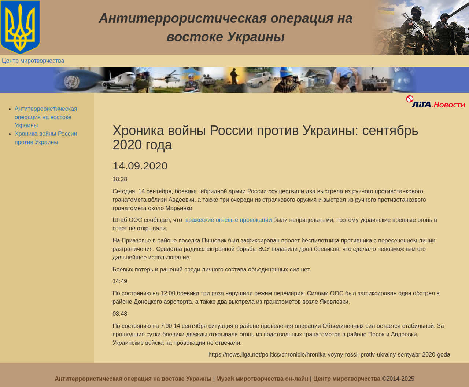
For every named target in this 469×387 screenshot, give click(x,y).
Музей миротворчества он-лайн (263, 379)
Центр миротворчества (33, 61)
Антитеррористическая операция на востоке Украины (46, 117)
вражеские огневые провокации (228, 220)
